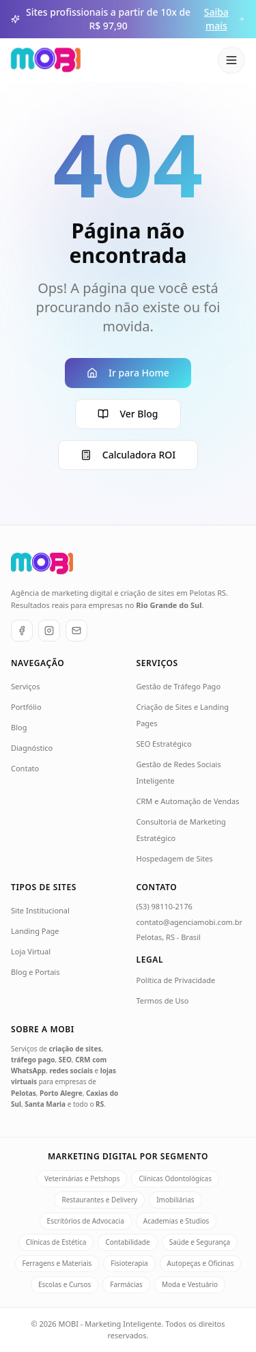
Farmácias (126, 1284)
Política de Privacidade (176, 980)
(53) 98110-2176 (165, 906)
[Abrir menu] (231, 60)
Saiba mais (224, 18)
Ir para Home (128, 372)
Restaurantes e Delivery (99, 1199)
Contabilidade (127, 1242)
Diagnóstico (32, 748)
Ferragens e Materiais (57, 1263)
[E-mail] (76, 630)
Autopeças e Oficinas (200, 1263)
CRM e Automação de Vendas (188, 801)
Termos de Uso (163, 1000)
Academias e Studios (176, 1221)
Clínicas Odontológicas (175, 1178)
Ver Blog (128, 413)
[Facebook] (22, 630)
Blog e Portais (35, 972)
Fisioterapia (129, 1263)
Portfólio (26, 707)
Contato (25, 768)
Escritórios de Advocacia (85, 1221)
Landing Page (35, 931)
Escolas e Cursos (64, 1284)
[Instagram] (49, 630)
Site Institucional (40, 910)
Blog (19, 727)
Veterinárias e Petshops (81, 1178)
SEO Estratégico (164, 744)
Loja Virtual (31, 951)
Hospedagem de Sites (175, 858)
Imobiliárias (175, 1199)
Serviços (25, 686)
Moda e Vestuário (190, 1284)
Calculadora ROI (128, 454)
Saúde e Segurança (200, 1242)
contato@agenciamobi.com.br (190, 922)
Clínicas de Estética (56, 1242)
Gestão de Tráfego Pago (179, 686)
